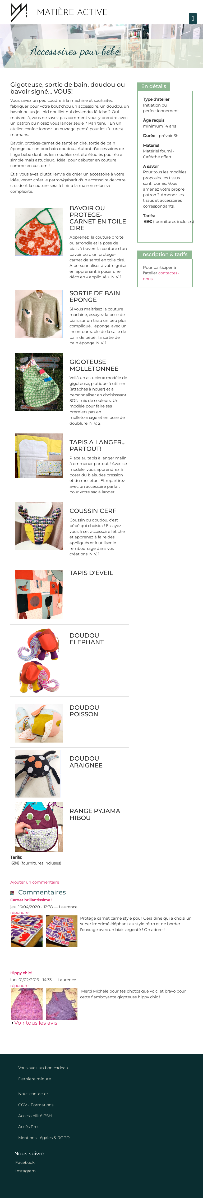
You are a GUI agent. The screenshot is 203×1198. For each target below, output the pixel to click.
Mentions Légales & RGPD (44, 1137)
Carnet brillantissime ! (31, 900)
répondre (19, 912)
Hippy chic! (21, 973)
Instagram (25, 1170)
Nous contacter (33, 1093)
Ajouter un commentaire (34, 882)
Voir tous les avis (35, 1023)
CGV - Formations (35, 1104)
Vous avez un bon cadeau (43, 1067)
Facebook (24, 1162)
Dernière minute (34, 1078)
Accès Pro (28, 1126)
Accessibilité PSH (35, 1115)
